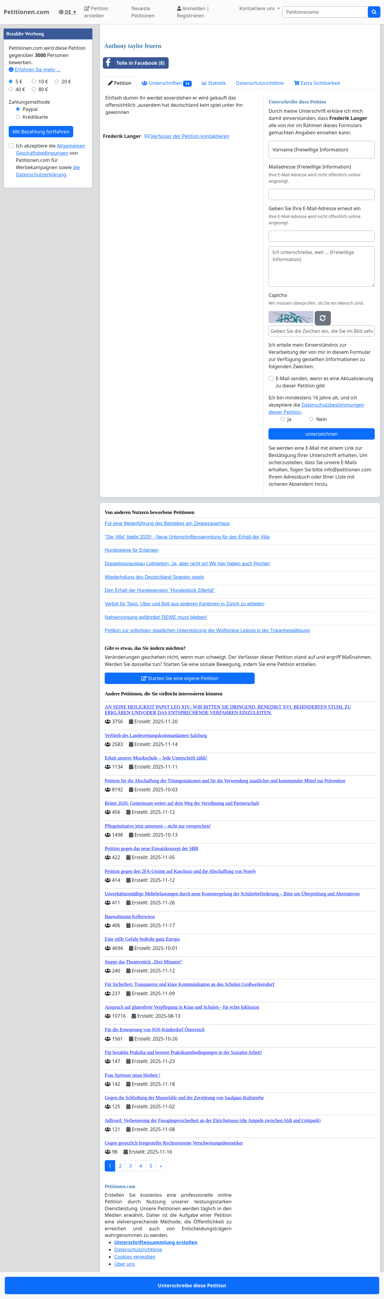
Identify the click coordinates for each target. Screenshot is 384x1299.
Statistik (214, 83)
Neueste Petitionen (142, 12)
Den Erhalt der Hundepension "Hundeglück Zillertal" (160, 590)
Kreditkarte (35, 117)
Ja (289, 419)
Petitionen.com (26, 12)
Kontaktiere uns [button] (257, 8)
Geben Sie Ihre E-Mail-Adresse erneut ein (314, 208)
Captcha (277, 295)
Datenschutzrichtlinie (260, 83)
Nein (321, 419)
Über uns (124, 1264)
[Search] (325, 12)
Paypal (30, 109)
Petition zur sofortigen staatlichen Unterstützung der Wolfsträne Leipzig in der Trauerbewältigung (207, 630)
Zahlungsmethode (29, 102)
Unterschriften (167, 83)
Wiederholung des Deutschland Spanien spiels (154, 577)
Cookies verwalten (134, 1256)
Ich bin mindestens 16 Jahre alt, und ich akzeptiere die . (316, 404)
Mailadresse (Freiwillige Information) (309, 166)
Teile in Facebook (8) (134, 63)
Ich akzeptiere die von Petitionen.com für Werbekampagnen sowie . (50, 160)
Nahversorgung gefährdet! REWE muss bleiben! (156, 617)
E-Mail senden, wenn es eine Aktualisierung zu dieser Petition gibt (324, 382)
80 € (43, 89)
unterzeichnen (321, 434)
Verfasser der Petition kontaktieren (187, 136)
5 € (19, 81)
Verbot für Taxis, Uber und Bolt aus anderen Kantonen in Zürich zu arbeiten (184, 603)
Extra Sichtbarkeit (317, 83)
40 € (20, 89)
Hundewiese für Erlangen (132, 550)
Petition (119, 83)
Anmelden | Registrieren (193, 12)
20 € (66, 81)
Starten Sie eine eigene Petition (179, 678)
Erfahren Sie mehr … (35, 69)
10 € (43, 81)
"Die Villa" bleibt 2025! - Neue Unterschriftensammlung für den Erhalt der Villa (187, 536)
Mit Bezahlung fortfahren (41, 131)
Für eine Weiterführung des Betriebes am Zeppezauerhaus (167, 523)
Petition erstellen (96, 12)
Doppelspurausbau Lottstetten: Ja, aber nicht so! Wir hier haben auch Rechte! (187, 563)
